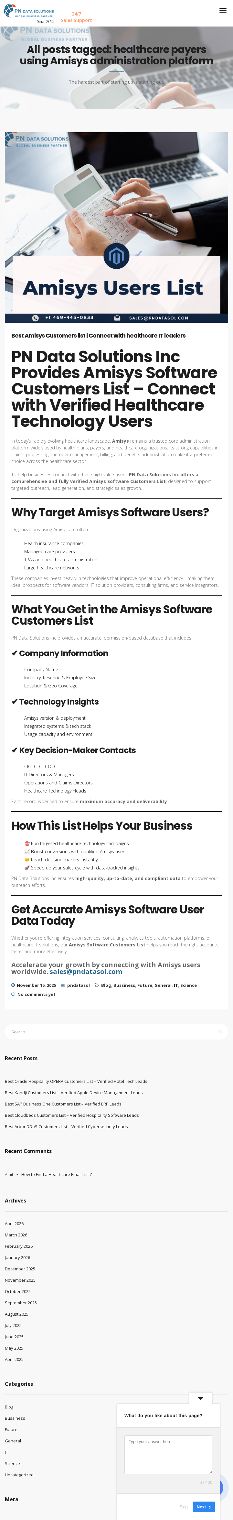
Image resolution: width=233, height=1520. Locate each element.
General (163, 985)
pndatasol (78, 985)
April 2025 (14, 1359)
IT (176, 985)
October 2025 (18, 1291)
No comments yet (36, 994)
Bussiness (124, 985)
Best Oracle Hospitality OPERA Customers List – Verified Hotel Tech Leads (76, 1081)
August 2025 (16, 1314)
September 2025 (21, 1303)
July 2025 (13, 1325)
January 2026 (17, 1257)
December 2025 (20, 1269)
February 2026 (19, 1246)
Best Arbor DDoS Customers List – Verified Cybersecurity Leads (66, 1126)
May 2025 (14, 1348)
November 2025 (20, 1280)
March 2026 (16, 1235)
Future (144, 985)
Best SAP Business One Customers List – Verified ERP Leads (63, 1104)
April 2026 (14, 1223)
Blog (106, 985)
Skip (184, 1506)
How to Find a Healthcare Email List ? (56, 1174)
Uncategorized (19, 1475)
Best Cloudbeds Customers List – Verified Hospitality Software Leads (72, 1115)
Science (188, 985)
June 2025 (14, 1337)
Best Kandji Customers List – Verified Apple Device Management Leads (74, 1092)
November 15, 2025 (36, 985)
